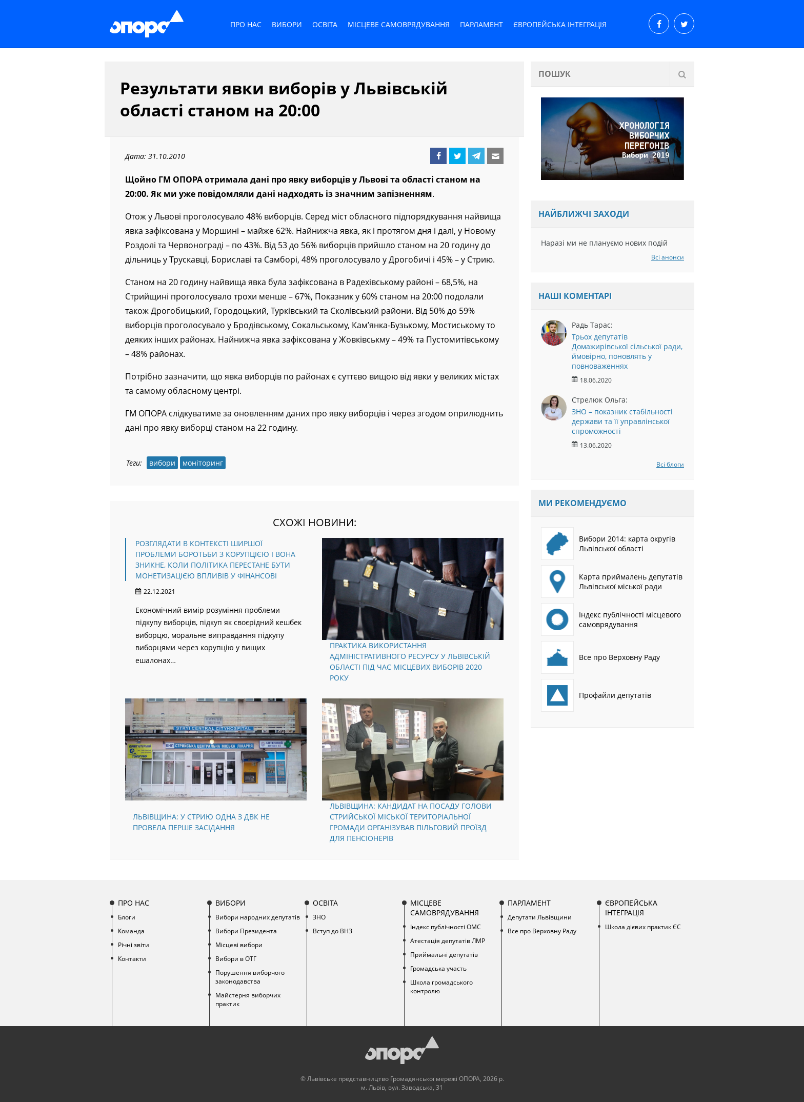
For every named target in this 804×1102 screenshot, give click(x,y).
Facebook (438, 156)
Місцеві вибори (239, 944)
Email (495, 156)
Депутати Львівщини (540, 917)
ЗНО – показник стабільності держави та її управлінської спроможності (622, 421)
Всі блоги (670, 464)
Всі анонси (667, 257)
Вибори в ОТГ (235, 958)
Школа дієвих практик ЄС (643, 927)
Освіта (324, 24)
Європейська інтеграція (560, 24)
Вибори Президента (246, 931)
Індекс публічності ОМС (445, 927)
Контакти (132, 958)
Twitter (457, 156)
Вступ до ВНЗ (332, 931)
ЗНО (319, 917)
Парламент (481, 24)
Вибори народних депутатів (257, 917)
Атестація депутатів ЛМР (447, 940)
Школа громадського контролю (441, 986)
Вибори (287, 24)
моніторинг (203, 463)
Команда (131, 931)
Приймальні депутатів (444, 954)
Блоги (126, 917)
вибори (162, 463)
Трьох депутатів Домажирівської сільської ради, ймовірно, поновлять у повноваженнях (627, 351)
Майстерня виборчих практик (247, 999)
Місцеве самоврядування (399, 24)
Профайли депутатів (596, 695)
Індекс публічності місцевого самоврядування (611, 619)
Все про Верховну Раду (600, 657)
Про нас (246, 24)
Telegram (476, 156)
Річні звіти (133, 944)
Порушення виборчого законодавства (250, 977)
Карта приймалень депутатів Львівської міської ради (611, 581)
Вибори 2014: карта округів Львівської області (608, 543)
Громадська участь (438, 968)
